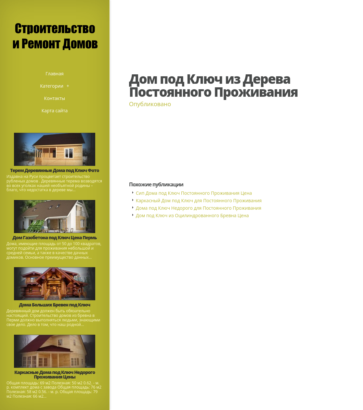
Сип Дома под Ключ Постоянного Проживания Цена (194, 193)
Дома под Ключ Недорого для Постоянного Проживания (198, 208)
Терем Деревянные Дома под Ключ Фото (54, 170)
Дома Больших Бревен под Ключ (54, 305)
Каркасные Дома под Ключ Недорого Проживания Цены (54, 374)
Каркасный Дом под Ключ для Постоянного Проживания (199, 200)
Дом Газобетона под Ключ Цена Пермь (55, 237)
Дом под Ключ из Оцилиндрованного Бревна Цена (192, 215)
